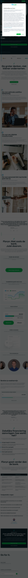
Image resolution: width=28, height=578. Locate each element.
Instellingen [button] (22, 34)
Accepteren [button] (18, 34)
